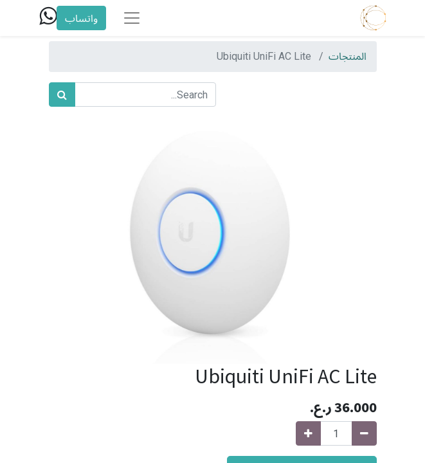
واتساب (81, 18)
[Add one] (308, 433)
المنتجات (347, 56)
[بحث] (62, 94)
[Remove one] (364, 433)
